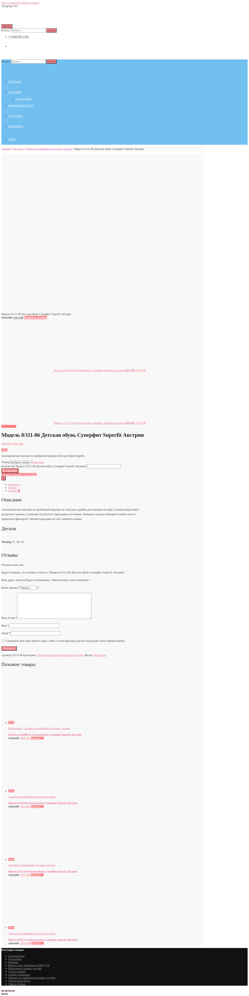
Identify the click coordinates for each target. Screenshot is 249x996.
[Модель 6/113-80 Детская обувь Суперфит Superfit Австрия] (40, 790)
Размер (6, 462)
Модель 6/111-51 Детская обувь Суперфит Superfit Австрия (42, 939)
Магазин (18, 148)
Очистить (38, 462)
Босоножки (14, 728)
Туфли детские (17, 984)
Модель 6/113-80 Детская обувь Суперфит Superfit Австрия (42, 803)
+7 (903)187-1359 (18, 36)
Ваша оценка (10, 587)
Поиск (51, 30)
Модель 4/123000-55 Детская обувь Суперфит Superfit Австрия (44, 734)
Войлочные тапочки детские (25, 968)
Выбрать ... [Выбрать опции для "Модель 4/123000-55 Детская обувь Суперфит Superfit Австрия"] (37, 738)
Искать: (5, 30)
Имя (5, 625)
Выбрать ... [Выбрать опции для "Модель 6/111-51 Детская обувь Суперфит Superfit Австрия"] (37, 943)
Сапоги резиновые (19, 974)
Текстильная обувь (19, 980)
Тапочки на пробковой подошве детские (48, 148)
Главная (6, 148)
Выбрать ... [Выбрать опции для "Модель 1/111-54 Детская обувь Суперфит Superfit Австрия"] (37, 875)
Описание (14, 484)
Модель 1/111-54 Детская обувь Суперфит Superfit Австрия (42, 871)
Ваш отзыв (9, 617)
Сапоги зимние (17, 971)
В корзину (10, 470)
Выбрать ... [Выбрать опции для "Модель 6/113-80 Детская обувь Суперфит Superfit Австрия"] (37, 806)
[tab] (77, 484)
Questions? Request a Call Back (19, 474)
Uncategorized (16, 956)
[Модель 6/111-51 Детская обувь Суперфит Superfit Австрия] (40, 927)
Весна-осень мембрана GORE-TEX (29, 965)
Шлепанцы (99, 655)
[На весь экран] (9, 990)
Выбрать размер (35, 317)
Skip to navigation (11, 2)
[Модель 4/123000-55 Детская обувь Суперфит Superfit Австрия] (40, 722)
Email (6, 633)
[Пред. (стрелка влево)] (2, 993)
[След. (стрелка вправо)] (6, 993)
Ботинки (13, 962)
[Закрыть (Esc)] (2, 990)
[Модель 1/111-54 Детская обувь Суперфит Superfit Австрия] (40, 859)
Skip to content (30, 2)
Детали (12, 487)
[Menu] (6, 26)
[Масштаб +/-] (13, 990)
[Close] (3, 478)
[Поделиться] (6, 990)
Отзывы (14, 490)
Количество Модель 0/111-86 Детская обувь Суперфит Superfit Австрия (43, 466)
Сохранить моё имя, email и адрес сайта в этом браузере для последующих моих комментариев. (65, 640)
